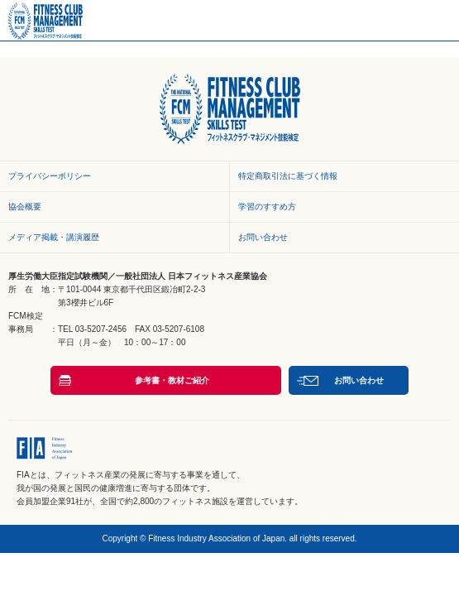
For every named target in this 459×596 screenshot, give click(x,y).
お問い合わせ (263, 237)
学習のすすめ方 (267, 206)
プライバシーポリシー (49, 175)
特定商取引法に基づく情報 (287, 175)
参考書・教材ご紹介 (172, 380)
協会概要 (24, 206)
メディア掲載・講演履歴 (53, 237)
